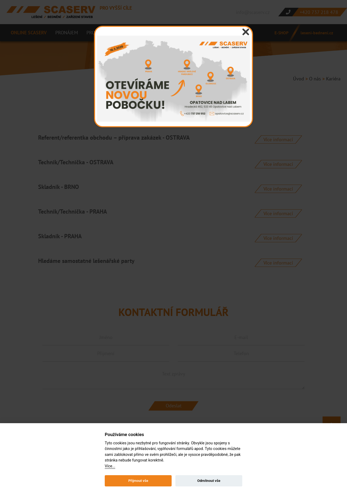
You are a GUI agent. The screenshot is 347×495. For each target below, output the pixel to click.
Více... (110, 466)
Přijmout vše (138, 481)
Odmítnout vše (208, 481)
